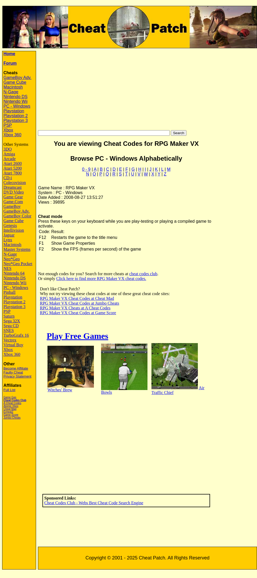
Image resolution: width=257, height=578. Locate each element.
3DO (7, 149)
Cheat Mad (9, 409)
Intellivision (13, 230)
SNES (8, 330)
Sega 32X (11, 321)
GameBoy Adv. (17, 77)
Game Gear (13, 197)
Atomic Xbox (10, 406)
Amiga (9, 154)
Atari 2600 (12, 163)
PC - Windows (16, 106)
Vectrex (9, 340)
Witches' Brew (59, 390)
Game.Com (13, 201)
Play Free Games (77, 336)
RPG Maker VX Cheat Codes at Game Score (78, 312)
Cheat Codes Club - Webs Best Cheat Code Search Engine (93, 503)
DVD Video (13, 192)
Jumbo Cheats (11, 417)
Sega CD (11, 325)
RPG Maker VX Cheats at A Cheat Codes (75, 308)
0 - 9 (86, 169)
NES (7, 268)
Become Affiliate (15, 368)
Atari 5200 (12, 168)
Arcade (9, 158)
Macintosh (13, 87)
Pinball (9, 292)
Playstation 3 (15, 120)
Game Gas (9, 397)
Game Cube (14, 82)
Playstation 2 (15, 115)
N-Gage (10, 92)
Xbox (8, 130)
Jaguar (9, 235)
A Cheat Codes (12, 403)
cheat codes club (143, 274)
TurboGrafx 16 (16, 335)
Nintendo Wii (15, 101)
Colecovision (14, 182)
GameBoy (12, 206)
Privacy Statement (17, 376)
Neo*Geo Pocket (17, 263)
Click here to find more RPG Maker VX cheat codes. (101, 278)
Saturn (9, 316)
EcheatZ (8, 411)
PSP (7, 125)
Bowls (106, 392)
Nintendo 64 (14, 273)
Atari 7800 (12, 173)
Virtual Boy (13, 345)
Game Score (10, 414)
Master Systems (17, 249)
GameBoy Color (17, 216)
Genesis (10, 225)
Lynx (7, 240)
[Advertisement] (147, 88)
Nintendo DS (15, 96)
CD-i (7, 178)
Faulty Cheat (13, 372)
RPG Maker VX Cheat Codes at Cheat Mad (77, 298)
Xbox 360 (12, 135)
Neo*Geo (11, 259)
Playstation (13, 111)
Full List (9, 390)
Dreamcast (12, 187)
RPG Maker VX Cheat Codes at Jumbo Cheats (79, 303)
